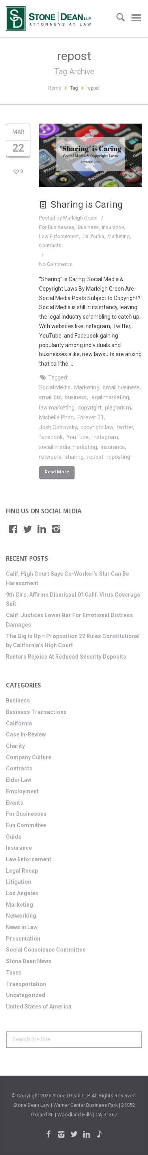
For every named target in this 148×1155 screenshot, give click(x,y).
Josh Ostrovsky (58, 427)
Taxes (14, 972)
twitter (125, 427)
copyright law (97, 427)
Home (54, 88)
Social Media (55, 387)
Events (14, 803)
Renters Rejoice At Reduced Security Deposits (66, 657)
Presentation (23, 938)
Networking (21, 916)
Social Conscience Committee (46, 950)
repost (95, 457)
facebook (51, 437)
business (76, 397)
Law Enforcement (59, 236)
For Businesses (56, 227)
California (93, 236)
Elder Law (18, 780)
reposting (118, 457)
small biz (50, 397)
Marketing (118, 236)
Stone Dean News (28, 961)
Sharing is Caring (81, 204)
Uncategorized (25, 995)
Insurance (113, 227)
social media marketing (68, 447)
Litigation (18, 882)
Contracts (50, 245)
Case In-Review (26, 734)
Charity (15, 746)
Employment (22, 791)
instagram (105, 437)
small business (121, 387)
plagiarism (118, 407)
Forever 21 (90, 417)
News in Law (21, 927)
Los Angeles (22, 893)
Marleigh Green (80, 218)
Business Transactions (36, 712)
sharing (74, 457)
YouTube (77, 437)
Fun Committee (26, 825)
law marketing (57, 407)
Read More (57, 472)
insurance (113, 447)
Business (88, 227)
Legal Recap (22, 871)
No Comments (55, 264)
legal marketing (109, 397)
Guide (13, 837)
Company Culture (28, 757)
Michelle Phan (56, 417)
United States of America (38, 1006)
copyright (89, 407)
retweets (50, 457)
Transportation (26, 984)
